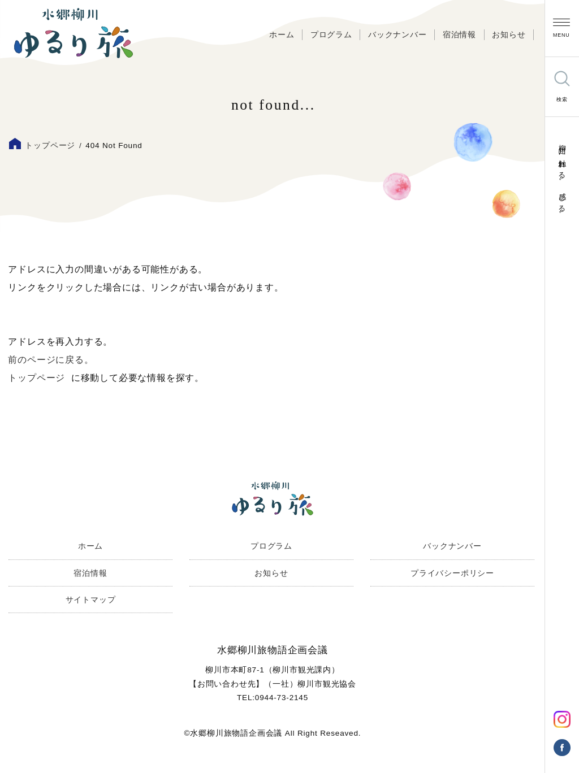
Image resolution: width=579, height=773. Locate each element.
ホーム (281, 35)
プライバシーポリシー (452, 573)
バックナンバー (397, 35)
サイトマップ (91, 600)
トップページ (50, 145)
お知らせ (508, 35)
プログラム (331, 35)
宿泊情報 (459, 35)
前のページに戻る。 (50, 359)
